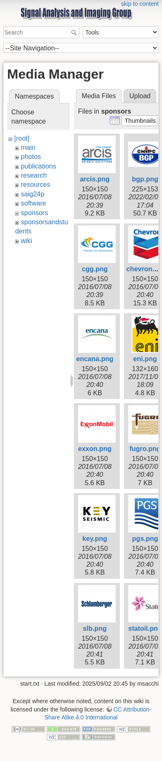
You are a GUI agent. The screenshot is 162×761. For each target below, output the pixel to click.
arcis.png (94, 179)
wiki (26, 240)
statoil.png (145, 628)
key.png (94, 538)
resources (35, 184)
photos (31, 156)
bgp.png (145, 179)
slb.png (95, 628)
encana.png (95, 358)
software (33, 203)
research (34, 175)
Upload (140, 95)
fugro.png (145, 448)
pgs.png (145, 538)
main (28, 147)
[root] (21, 138)
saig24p (32, 194)
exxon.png (94, 448)
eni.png (145, 358)
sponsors (34, 212)
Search (75, 32)
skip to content (140, 3)
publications (38, 166)
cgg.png (95, 269)
